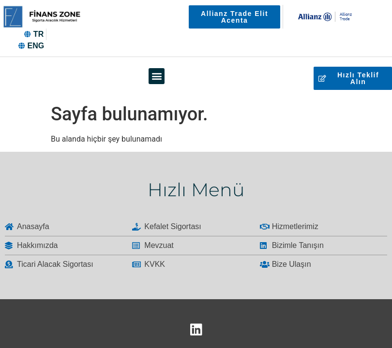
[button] (157, 76)
